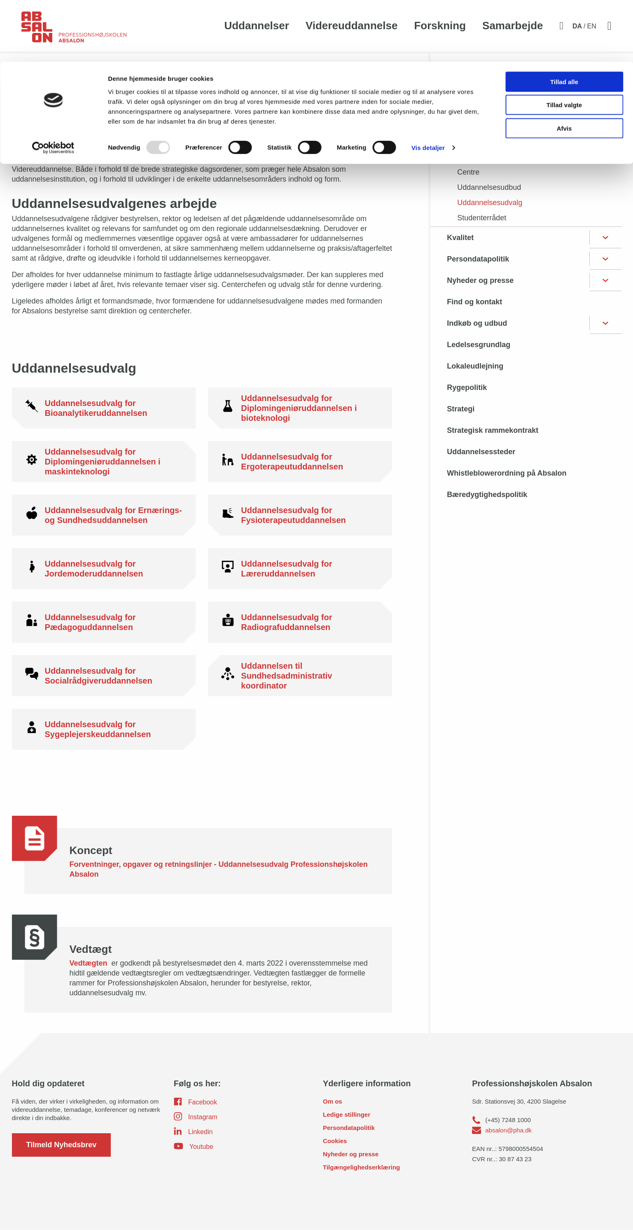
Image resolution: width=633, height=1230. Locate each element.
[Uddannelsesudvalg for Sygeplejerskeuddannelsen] (104, 729)
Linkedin (193, 1131)
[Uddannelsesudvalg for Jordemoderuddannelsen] (104, 568)
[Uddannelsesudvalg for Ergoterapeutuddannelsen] (300, 461)
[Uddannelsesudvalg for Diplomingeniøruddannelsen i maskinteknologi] (104, 461)
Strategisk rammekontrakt (492, 430)
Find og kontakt (474, 302)
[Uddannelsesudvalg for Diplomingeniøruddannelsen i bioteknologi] (300, 408)
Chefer (468, 157)
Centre (468, 172)
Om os (332, 1101)
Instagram (195, 1116)
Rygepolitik (467, 387)
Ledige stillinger (346, 1114)
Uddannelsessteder (481, 452)
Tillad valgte (564, 43)
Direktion (471, 142)
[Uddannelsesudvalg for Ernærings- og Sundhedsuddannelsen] (104, 515)
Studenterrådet (481, 218)
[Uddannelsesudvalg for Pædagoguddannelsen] (104, 622)
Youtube (193, 1146)
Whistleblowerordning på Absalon (506, 473)
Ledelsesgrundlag (478, 345)
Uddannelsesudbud (489, 187)
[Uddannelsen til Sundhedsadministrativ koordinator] (300, 675)
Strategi (460, 409)
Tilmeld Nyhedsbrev (61, 1145)
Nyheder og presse (480, 280)
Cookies (335, 1140)
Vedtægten (90, 963)
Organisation (470, 109)
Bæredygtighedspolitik (487, 494)
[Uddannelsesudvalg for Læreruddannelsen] (300, 568)
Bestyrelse (474, 126)
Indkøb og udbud (477, 323)
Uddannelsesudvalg (489, 202)
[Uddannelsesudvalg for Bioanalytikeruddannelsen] (104, 408)
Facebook (195, 1101)
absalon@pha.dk (508, 1130)
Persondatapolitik (478, 259)
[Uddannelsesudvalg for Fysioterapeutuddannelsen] (300, 515)
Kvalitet (460, 237)
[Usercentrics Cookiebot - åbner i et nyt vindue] (53, 86)
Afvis (564, 66)
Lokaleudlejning (475, 366)
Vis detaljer (428, 86)
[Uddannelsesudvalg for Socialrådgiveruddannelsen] (104, 675)
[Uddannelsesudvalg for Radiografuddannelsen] (300, 622)
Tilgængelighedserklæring (361, 1167)
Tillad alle (564, 19)
